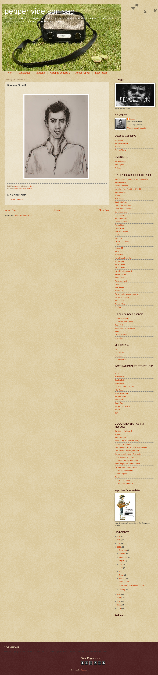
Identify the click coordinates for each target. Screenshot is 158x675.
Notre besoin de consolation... (126, 328)
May (121, 571)
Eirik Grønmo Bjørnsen (123, 209)
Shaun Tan (119, 403)
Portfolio (40, 72)
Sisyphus (118, 434)
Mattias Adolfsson (121, 393)
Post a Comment (16, 200)
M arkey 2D (119, 248)
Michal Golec (119, 278)
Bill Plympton (119, 377)
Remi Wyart (119, 400)
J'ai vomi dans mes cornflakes (126, 467)
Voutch (117, 410)
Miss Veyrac (119, 165)
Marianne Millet (120, 161)
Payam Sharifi (124, 581)
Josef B (117, 235)
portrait (29, 189)
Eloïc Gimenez (120, 215)
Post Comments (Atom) (23, 215)
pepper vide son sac (39, 11)
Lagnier (117, 245)
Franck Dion (119, 225)
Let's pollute (119, 338)
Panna (117, 284)
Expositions (101, 72)
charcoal (17, 189)
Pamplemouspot (121, 281)
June (121, 568)
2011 (119, 598)
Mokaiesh (118, 356)
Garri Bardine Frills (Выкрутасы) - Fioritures (131, 447)
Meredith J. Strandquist (123, 271)
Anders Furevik (120, 182)
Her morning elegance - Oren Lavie (128, 454)
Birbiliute (118, 195)
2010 (119, 601)
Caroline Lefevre (121, 202)
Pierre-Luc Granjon (122, 297)
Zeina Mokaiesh (120, 359)
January (122, 590)
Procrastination (120, 438)
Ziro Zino (118, 307)
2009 (119, 605)
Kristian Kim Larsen (122, 241)
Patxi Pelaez (119, 287)
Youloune (118, 168)
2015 (119, 540)
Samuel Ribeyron (121, 304)
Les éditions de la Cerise (124, 322)
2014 (119, 543)
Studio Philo (119, 325)
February (122, 579)
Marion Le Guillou (121, 143)
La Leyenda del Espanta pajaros (127, 460)
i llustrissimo (119, 383)
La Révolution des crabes (124, 470)
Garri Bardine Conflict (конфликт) (127, 451)
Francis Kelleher (121, 222)
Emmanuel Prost (121, 218)
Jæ (116, 349)
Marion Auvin (119, 261)
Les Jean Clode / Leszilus (124, 387)
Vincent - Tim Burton (122, 480)
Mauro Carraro (120, 268)
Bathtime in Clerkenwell (123, 431)
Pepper (117, 147)
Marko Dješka (120, 264)
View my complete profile (136, 128)
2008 (119, 608)
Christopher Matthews (123, 205)
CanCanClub (119, 380)
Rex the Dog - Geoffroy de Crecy (127, 441)
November (123, 550)
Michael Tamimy (121, 274)
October (122, 554)
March (121, 575)
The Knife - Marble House (124, 457)
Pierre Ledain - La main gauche (126, 294)
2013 (119, 547)
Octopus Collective (60, 72)
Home (57, 210)
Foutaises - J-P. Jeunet (123, 444)
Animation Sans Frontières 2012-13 (128, 189)
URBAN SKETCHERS (123, 406)
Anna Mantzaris (120, 192)
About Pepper (82, 72)
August (122, 561)
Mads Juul (118, 251)
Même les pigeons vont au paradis (127, 464)
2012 (119, 594)
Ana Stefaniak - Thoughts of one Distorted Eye (132, 179)
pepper (133, 119)
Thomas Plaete (120, 150)
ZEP (116, 413)
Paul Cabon (119, 291)
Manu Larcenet (120, 396)
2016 (119, 536)
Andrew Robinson (121, 186)
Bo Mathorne (119, 199)
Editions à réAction (121, 335)
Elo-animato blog (121, 212)
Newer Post (11, 210)
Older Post (103, 210)
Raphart (118, 331)
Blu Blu (117, 373)
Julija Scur (118, 238)
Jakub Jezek (119, 228)
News (11, 72)
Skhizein (118, 477)
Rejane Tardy (119, 301)
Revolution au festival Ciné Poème (131, 585)
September (123, 557)
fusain (23, 189)
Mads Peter (119, 255)
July (121, 564)
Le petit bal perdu (121, 474)
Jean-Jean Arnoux (121, 232)
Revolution (24, 72)
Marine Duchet (120, 140)
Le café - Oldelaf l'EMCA (124, 483)
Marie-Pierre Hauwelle (123, 258)
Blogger (83, 670)
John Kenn (119, 390)
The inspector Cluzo (122, 318)
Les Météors (119, 353)
